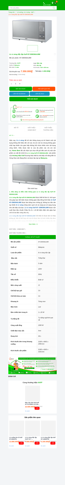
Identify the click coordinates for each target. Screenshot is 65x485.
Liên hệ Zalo (39, 93)
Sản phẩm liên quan (32, 417)
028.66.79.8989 (47, 5)
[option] (32, 30)
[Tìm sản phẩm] (29, 8)
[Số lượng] (16, 84)
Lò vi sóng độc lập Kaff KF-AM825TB (48, 438)
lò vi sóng (20, 140)
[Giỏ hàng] (55, 3)
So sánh (27, 411)
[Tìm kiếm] (54, 8)
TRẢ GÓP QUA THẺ (44, 89)
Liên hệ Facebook (19, 93)
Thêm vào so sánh (15, 80)
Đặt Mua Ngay (20, 89)
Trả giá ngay (32, 99)
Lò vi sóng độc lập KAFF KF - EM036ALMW (31, 438)
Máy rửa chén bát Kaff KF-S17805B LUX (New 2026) (32, 403)
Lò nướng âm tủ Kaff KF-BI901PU (15, 438)
